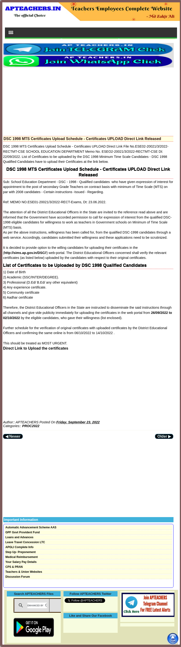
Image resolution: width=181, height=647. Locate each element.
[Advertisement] (88, 100)
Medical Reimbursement (21, 557)
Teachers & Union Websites (23, 571)
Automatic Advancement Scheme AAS (30, 527)
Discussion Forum (17, 576)
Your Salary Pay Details (21, 562)
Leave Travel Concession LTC (25, 542)
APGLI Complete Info (19, 547)
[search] (37, 605)
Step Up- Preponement (20, 552)
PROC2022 (31, 426)
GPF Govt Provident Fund (22, 532)
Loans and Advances (19, 537)
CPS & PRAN (14, 567)
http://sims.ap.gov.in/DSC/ (25, 253)
